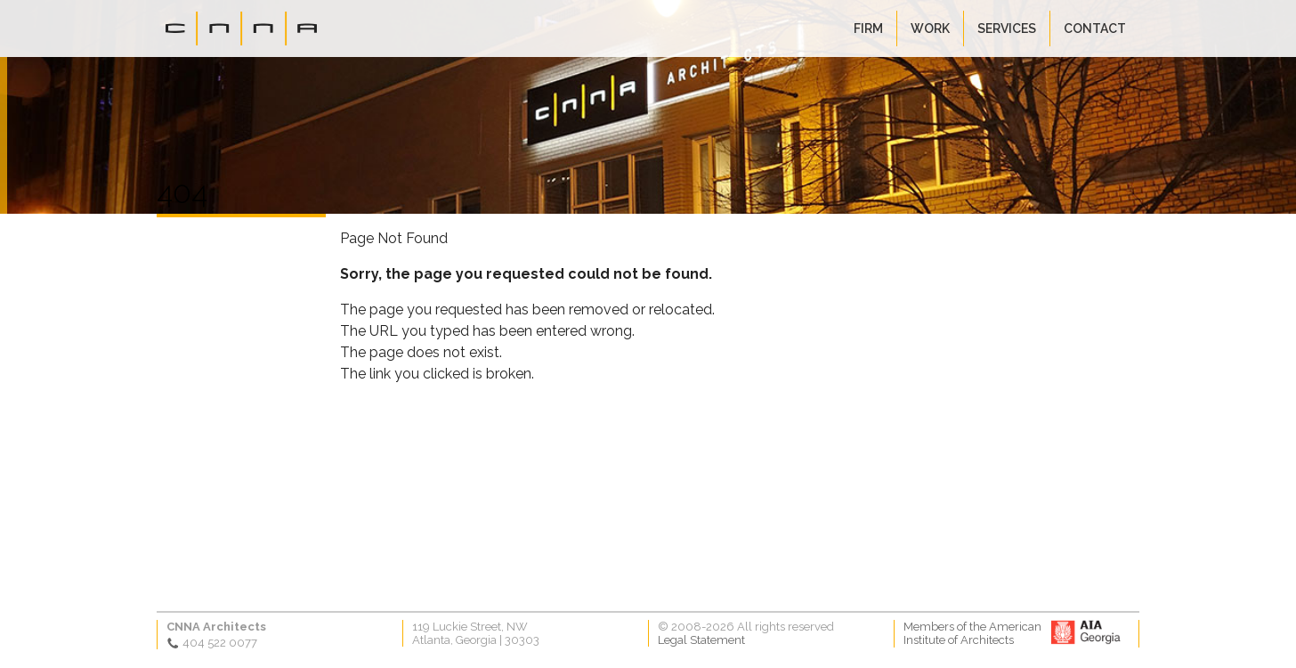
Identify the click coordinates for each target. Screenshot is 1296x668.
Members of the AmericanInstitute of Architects (972, 633)
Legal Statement (701, 640)
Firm (868, 28)
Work (930, 28)
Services (1006, 28)
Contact (1095, 28)
